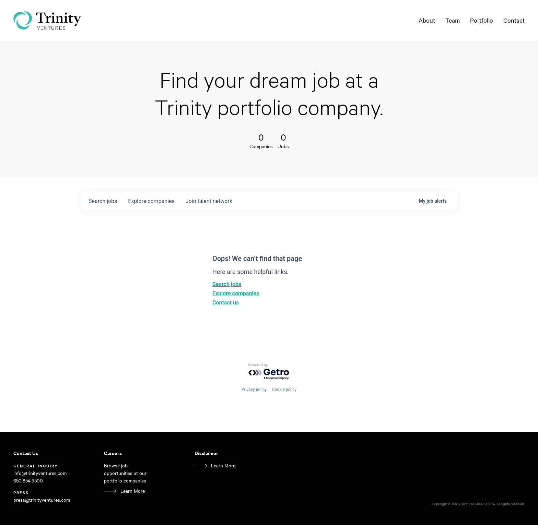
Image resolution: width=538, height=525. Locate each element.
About (427, 20)
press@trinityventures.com (41, 500)
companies (151, 201)
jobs (103, 201)
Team (452, 20)
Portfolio (481, 20)
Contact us (225, 302)
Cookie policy (284, 389)
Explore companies (235, 293)
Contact (514, 20)
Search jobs (226, 284)
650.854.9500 (28, 480)
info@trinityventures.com (40, 473)
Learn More (132, 491)
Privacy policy (254, 389)
